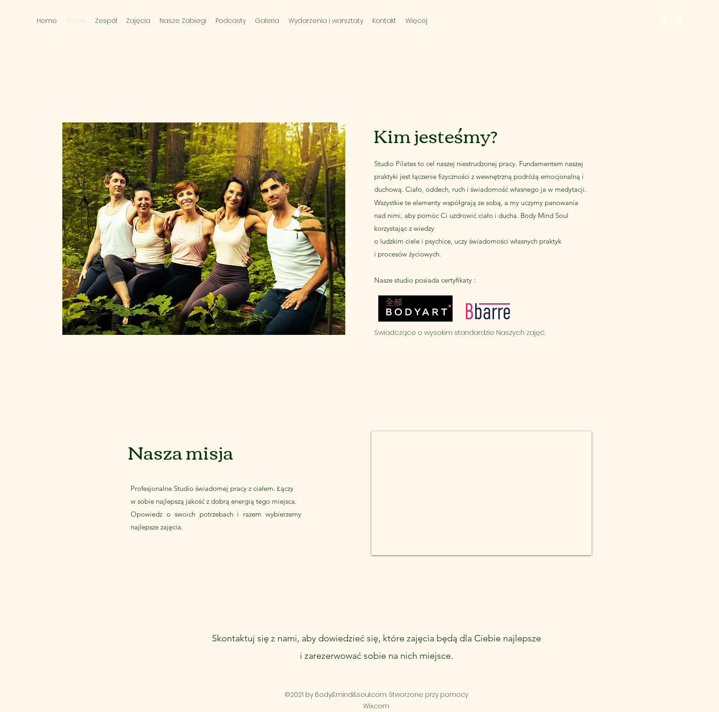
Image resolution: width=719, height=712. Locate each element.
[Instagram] (678, 20)
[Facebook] (664, 20)
